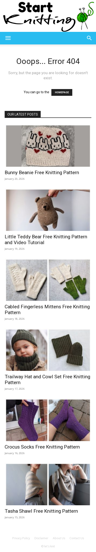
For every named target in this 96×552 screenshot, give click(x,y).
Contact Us (77, 538)
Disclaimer (41, 538)
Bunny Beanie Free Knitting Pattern (42, 172)
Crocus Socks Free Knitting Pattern (42, 447)
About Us (59, 538)
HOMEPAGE (62, 92)
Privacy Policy (21, 538)
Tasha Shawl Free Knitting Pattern (41, 511)
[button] (7, 38)
